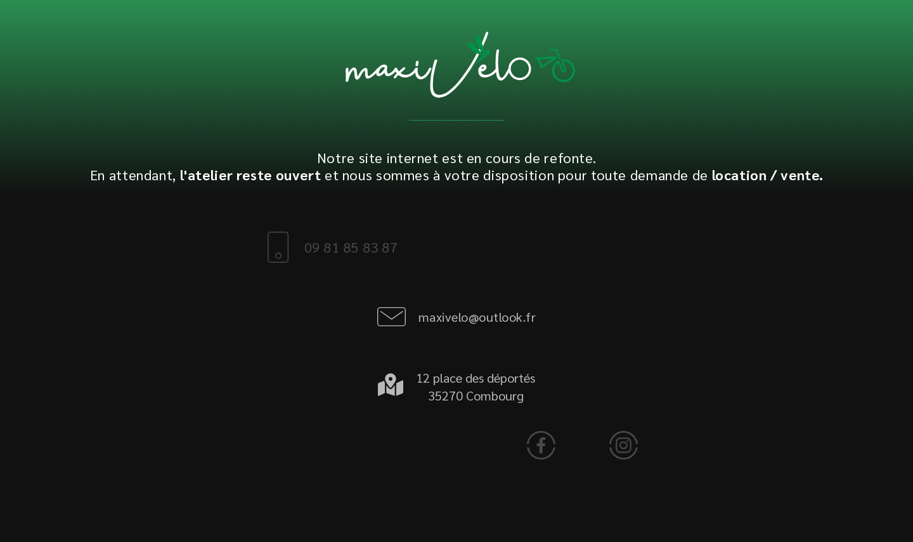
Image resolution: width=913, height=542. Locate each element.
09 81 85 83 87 (334, 247)
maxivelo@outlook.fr (477, 316)
